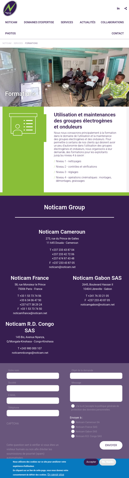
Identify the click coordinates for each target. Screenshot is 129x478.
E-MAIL (12, 395)
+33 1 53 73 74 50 (31, 308)
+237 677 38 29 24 (31, 304)
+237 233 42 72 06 (63, 254)
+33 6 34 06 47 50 (30, 300)
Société (12, 382)
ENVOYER (111, 445)
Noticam (11, 22)
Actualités (87, 22)
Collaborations (112, 22)
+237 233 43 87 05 (63, 262)
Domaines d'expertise (39, 22)
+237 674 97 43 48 (63, 258)
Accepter (91, 461)
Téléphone (13, 407)
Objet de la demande (82, 370)
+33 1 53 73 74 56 (30, 295)
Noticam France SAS (86, 427)
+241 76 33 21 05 (98, 295)
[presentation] (32, 436)
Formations (31, 43)
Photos (10, 33)
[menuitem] (12, 22)
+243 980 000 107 (31, 348)
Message (76, 382)
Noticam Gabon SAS (86, 431)
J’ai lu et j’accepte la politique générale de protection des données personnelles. (95, 408)
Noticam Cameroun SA (88, 422)
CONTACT (118, 33)
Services (67, 22)
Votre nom (13, 370)
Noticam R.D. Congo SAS (89, 436)
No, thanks (108, 461)
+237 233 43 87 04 (63, 249)
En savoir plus (56, 474)
